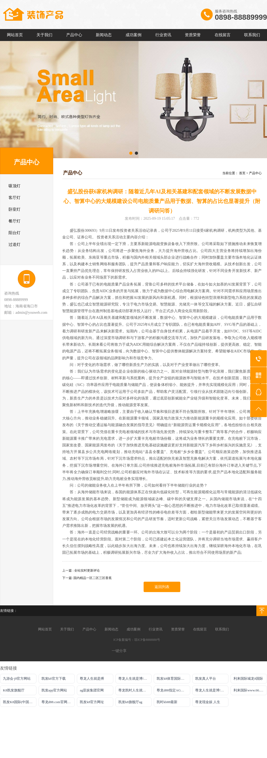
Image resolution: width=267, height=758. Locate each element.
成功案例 (133, 35)
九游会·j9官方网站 (17, 678)
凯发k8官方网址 (92, 702)
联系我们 (252, 35)
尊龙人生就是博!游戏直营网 (212, 690)
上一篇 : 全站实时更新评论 (81, 570)
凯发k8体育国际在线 (172, 678)
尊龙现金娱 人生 (207, 702)
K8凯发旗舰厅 (13, 690)
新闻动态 (104, 35)
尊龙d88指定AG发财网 (173, 690)
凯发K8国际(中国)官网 (19, 702)
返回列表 (162, 587)
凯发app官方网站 (54, 690)
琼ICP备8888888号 (147, 640)
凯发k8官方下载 (53, 678)
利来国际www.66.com (249, 690)
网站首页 (15, 35)
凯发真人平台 (205, 678)
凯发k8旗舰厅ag (130, 702)
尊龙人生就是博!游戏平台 (135, 678)
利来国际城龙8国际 (248, 678)
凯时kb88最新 (167, 702)
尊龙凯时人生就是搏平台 (135, 690)
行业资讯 (163, 35)
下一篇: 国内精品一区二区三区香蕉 (87, 578)
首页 (242, 173)
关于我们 (44, 35)
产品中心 (74, 35)
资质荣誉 (193, 35)
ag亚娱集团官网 (92, 690)
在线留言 (223, 35)
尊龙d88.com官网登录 (57, 702)
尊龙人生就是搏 (92, 678)
